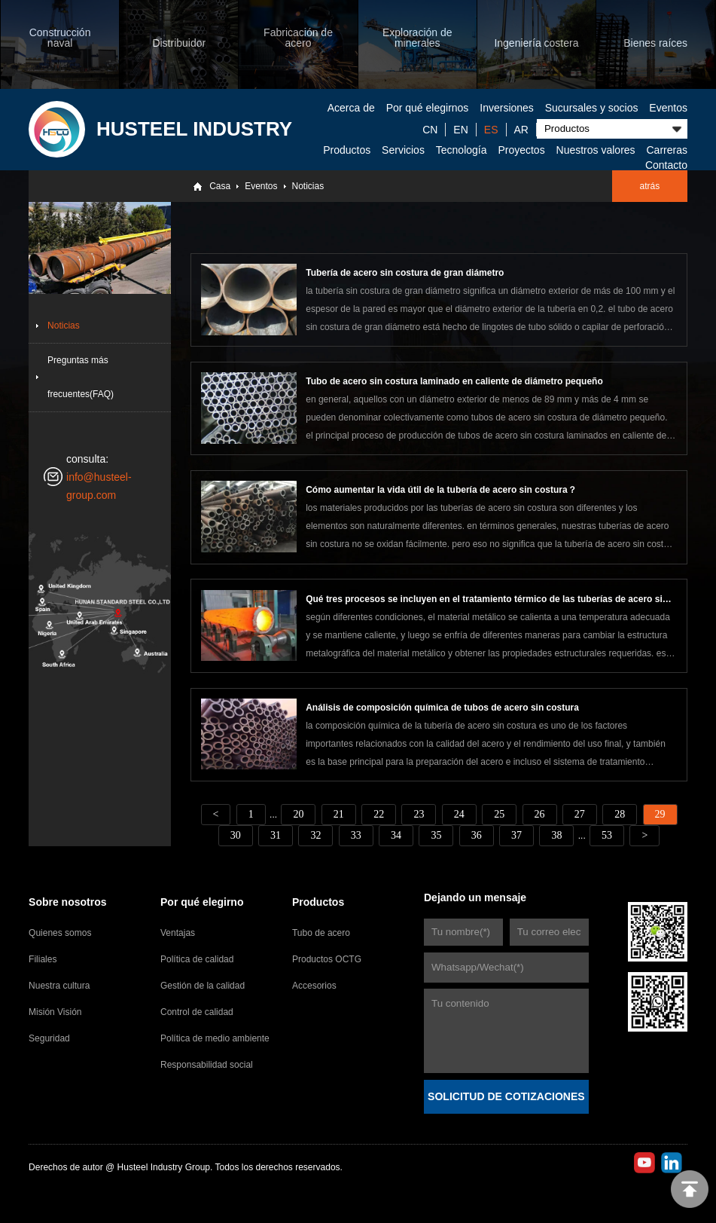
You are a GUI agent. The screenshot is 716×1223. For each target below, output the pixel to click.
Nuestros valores (595, 150)
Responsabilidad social (206, 1064)
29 (660, 814)
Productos (346, 150)
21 (339, 814)
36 (476, 835)
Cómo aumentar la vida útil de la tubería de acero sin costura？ (441, 490)
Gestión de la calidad (202, 985)
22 (378, 814)
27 (579, 814)
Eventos (668, 108)
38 (556, 835)
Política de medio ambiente (215, 1038)
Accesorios (314, 985)
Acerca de (351, 108)
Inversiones (507, 108)
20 (298, 814)
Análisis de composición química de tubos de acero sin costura (442, 707)
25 (499, 814)
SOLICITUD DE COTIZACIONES (506, 1096)
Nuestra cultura (59, 985)
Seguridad (49, 1038)
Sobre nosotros (67, 902)
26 (540, 814)
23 (418, 814)
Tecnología (461, 150)
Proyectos (521, 150)
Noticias (308, 186)
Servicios (403, 150)
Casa (219, 186)
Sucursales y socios (591, 108)
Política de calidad (196, 959)
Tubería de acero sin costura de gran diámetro (405, 273)
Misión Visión (55, 1012)
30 (235, 835)
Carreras (666, 150)
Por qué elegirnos (427, 108)
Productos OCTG (326, 959)
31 (275, 835)
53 (607, 835)
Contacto (666, 165)
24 (459, 814)
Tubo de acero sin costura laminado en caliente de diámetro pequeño (454, 381)
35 (436, 835)
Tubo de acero (321, 933)
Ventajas (177, 933)
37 (516, 835)
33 (356, 835)
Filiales (42, 959)
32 (315, 835)
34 (396, 835)
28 (619, 814)
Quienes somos (60, 933)
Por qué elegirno (201, 902)
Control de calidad (196, 1012)
